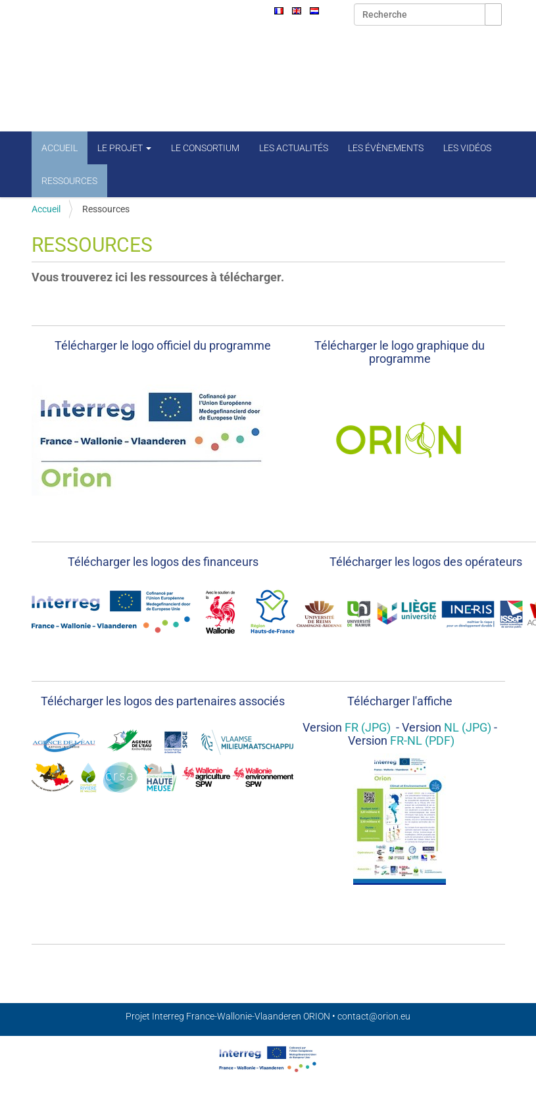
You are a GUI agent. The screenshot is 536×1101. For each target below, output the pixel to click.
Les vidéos (467, 148)
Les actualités (293, 148)
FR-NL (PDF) (422, 740)
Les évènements (386, 148)
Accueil (59, 148)
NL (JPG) (467, 727)
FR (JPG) (366, 727)
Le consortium (205, 148)
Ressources (69, 181)
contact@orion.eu (373, 1016)
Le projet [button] (124, 148)
